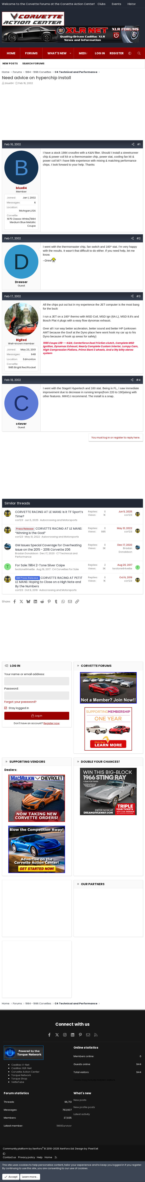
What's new (57, 53)
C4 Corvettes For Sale (65, 569)
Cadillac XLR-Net (21, 1068)
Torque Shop (19, 1078)
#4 (138, 380)
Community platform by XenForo (38, 1148)
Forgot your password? (20, 702)
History (132, 4)
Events (116, 4)
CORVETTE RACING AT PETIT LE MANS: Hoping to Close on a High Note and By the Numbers (48, 582)
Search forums (33, 63)
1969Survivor (64, 1126)
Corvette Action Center (25, 1072)
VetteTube (17, 1082)
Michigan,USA (27, 210)
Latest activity (82, 1113)
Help (40, 1157)
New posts (10, 63)
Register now (51, 723)
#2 (138, 238)
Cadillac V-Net (20, 1065)
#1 (138, 144)
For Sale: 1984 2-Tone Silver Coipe (40, 565)
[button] (70, 53)
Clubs (101, 4)
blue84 (9, 83)
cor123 (19, 520)
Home (11, 53)
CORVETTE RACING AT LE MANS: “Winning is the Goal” (48, 530)
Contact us (9, 1157)
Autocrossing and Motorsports (58, 520)
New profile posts (84, 1106)
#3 (138, 296)
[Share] (133, 144)
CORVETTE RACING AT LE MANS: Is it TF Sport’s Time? (49, 514)
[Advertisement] (72, 113)
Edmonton (29, 359)
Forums (31, 53)
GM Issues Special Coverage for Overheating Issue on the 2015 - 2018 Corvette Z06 (48, 547)
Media (83, 53)
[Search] (139, 53)
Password (11, 688)
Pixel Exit (93, 1148)
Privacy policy (26, 1157)
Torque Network (21, 1075)
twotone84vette (25, 569)
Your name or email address (24, 674)
